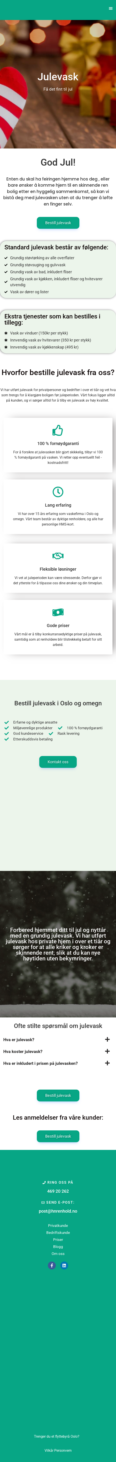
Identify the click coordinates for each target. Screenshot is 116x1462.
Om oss (58, 1253)
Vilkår (49, 1450)
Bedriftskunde (58, 1232)
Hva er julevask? (18, 1039)
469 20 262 (58, 1191)
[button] (111, 8)
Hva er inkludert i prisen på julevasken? (40, 1063)
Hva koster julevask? (22, 1051)
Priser (58, 1239)
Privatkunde (58, 1225)
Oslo (56, 1436)
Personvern (63, 1450)
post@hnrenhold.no (58, 1211)
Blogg (58, 1246)
